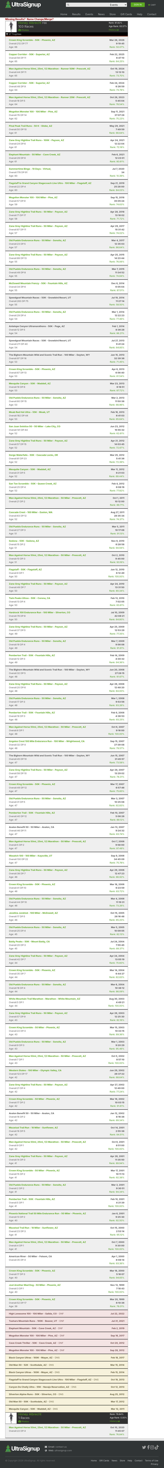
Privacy (154, 1464)
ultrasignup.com (63, 1450)
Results (76, 14)
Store (112, 14)
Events (89, 14)
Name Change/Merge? (40, 19)
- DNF (36, 1313)
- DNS (34, 1357)
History (114, 29)
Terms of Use (151, 1460)
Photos (23, 30)
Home (63, 14)
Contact (151, 14)
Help (139, 14)
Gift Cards (126, 14)
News (101, 14)
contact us (61, 1446)
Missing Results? (15, 19)
